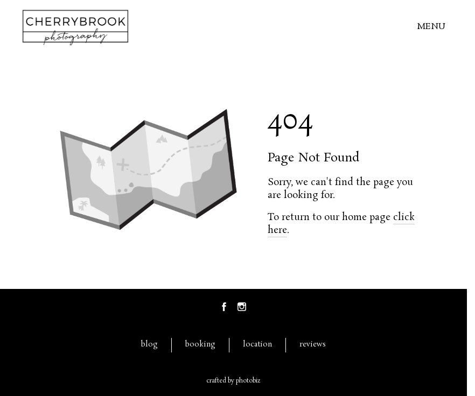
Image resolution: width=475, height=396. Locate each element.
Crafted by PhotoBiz (233, 381)
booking (200, 345)
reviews (312, 345)
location (257, 345)
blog (149, 345)
